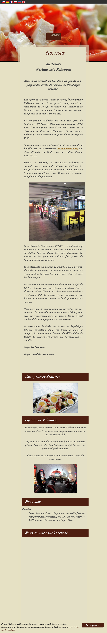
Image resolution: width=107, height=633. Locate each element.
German (7, 1)
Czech (3, 1)
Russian (19, 1)
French (11, 1)
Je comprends (92, 625)
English (23, 1)
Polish (15, 1)
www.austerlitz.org (67, 148)
